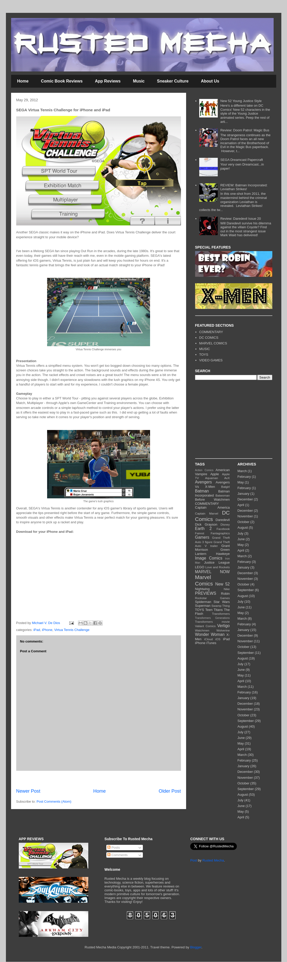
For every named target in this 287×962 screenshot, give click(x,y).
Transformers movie (212, 621)
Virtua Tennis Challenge (72, 630)
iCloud (208, 639)
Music (138, 81)
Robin (225, 593)
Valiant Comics (205, 626)
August (243, 527)
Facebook (223, 528)
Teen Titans (214, 610)
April (241, 505)
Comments (117, 855)
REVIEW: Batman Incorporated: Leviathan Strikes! (243, 187)
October (243, 522)
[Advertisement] (98, 779)
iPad (36, 630)
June (241, 539)
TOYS (203, 354)
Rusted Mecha (213, 860)
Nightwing (202, 589)
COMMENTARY (211, 332)
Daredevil (223, 520)
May (241, 482)
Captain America (212, 507)
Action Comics (204, 470)
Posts (113, 847)
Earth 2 (203, 528)
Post (193, 860)
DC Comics (212, 516)
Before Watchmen (212, 499)
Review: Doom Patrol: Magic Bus (244, 130)
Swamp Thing (220, 605)
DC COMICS (208, 338)
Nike (227, 589)
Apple (214, 474)
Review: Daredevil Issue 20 (240, 219)
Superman (203, 606)
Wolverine (223, 630)
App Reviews (108, 81)
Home (23, 81)
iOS (217, 639)
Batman (202, 491)
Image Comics (208, 558)
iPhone (47, 630)
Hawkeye (223, 554)
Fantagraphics (220, 533)
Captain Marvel (206, 513)
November (245, 516)
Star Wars (222, 602)
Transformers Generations (212, 618)
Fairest (199, 533)
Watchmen (202, 630)
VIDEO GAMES (211, 360)
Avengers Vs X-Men (212, 484)
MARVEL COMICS (213, 343)
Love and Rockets (217, 567)
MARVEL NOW (212, 572)
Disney (225, 524)
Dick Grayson (206, 524)
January (243, 494)
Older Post (170, 791)
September (246, 590)
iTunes (211, 643)
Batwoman (222, 495)
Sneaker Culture (173, 81)
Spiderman (203, 602)
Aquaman (211, 478)
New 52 (222, 584)
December (245, 499)
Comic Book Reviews (62, 81)
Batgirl (225, 486)
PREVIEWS (205, 593)
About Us (210, 81)
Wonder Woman (210, 634)
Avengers (203, 482)
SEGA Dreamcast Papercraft (241, 160)
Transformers (221, 613)
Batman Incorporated (212, 493)
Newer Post (28, 791)
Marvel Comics (204, 580)
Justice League (217, 562)
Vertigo (223, 626)
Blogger (196, 947)
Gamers (202, 537)
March (242, 471)
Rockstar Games (212, 598)
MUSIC (204, 349)
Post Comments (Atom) (54, 801)
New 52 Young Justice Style (241, 101)
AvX (227, 478)
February (244, 477)
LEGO (199, 567)
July (240, 533)
